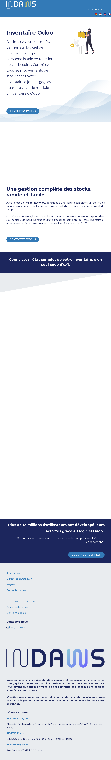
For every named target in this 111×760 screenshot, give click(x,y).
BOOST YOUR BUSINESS (86, 554)
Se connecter (95, 9)
